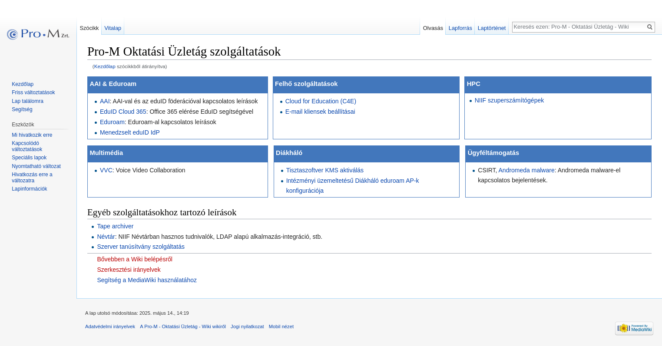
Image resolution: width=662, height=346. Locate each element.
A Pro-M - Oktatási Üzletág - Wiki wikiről (183, 326)
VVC (106, 170)
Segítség (22, 109)
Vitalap (112, 28)
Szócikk (89, 28)
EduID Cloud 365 (123, 111)
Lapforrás (460, 28)
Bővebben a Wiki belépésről (134, 259)
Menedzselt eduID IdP (130, 132)
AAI (105, 101)
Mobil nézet (281, 326)
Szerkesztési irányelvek (128, 269)
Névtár (106, 236)
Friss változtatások (33, 92)
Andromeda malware (527, 170)
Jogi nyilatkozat (247, 326)
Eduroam (112, 122)
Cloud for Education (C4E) (320, 101)
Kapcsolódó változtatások (27, 146)
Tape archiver (115, 226)
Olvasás (433, 28)
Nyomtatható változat (36, 166)
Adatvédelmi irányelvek (110, 326)
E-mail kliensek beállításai (320, 111)
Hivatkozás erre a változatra (32, 177)
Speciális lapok (29, 158)
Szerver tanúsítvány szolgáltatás (141, 246)
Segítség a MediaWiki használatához (147, 280)
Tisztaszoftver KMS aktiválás (325, 170)
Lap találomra (27, 101)
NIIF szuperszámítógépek (509, 100)
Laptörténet (492, 28)
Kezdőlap (105, 66)
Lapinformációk (29, 189)
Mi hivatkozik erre (32, 135)
